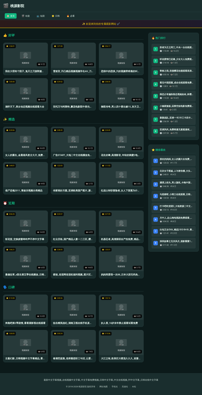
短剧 (41, 16)
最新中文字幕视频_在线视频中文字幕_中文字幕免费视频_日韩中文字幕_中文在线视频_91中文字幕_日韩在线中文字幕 (101, 380)
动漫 (26, 16)
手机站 (115, 386)
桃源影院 (82, 386)
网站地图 (103, 386)
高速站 (125, 386)
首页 (11, 16)
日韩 (56, 16)
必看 (71, 16)
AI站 (134, 386)
